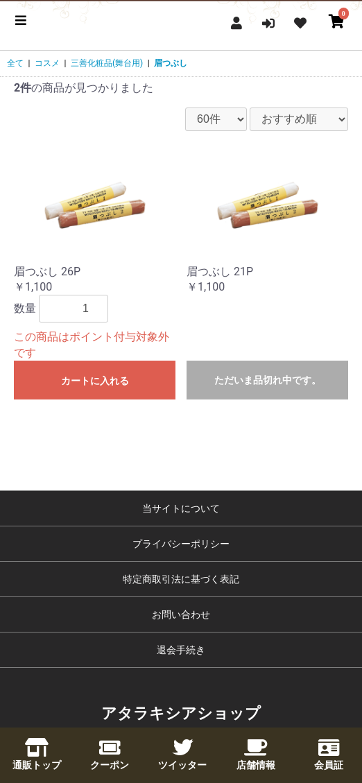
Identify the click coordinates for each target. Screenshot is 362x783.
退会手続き (181, 649)
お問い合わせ (181, 614)
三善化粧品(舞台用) (107, 63)
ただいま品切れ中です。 (267, 380)
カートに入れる (95, 380)
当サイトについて (181, 508)
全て (15, 63)
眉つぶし (170, 63)
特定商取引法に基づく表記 (181, 579)
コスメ (47, 63)
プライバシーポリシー (181, 543)
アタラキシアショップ (181, 713)
